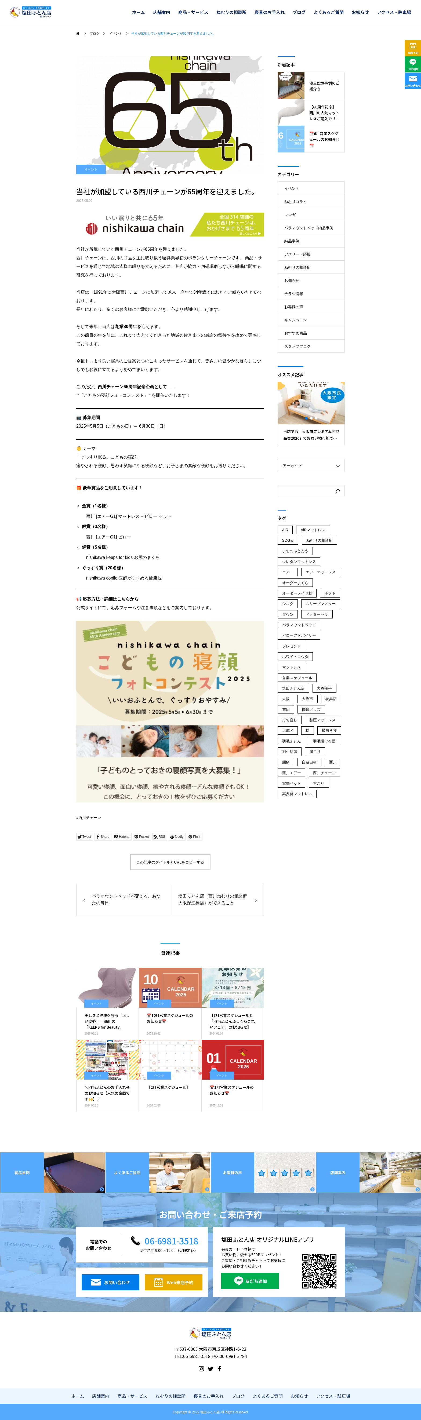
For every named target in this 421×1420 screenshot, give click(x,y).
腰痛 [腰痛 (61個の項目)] (286, 762)
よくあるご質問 (329, 12)
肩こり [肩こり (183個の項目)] (315, 751)
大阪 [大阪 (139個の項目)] (286, 699)
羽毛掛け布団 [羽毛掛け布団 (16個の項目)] (324, 741)
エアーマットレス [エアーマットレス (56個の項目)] (321, 572)
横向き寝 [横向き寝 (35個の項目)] (329, 730)
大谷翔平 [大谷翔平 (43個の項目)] (324, 688)
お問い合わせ (413, 85)
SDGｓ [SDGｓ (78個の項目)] (288, 540)
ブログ (299, 12)
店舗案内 (161, 12)
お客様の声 (293, 307)
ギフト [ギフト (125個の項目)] (330, 593)
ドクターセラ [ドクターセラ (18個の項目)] (317, 614)
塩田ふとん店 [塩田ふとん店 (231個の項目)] (293, 688)
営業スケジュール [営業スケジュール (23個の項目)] (297, 678)
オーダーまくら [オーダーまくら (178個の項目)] (295, 583)
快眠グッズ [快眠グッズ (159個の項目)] (311, 709)
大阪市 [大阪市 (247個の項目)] (307, 699)
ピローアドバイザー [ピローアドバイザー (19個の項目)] (299, 635)
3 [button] (316, 418)
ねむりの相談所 (231, 12)
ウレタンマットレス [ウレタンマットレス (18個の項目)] (299, 561)
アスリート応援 (297, 254)
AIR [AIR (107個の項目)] (285, 530)
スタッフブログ (297, 346)
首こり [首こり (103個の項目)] (318, 783)
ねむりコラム (295, 201)
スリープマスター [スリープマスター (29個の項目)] (321, 604)
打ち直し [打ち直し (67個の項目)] (289, 720)
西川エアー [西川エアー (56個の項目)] (291, 773)
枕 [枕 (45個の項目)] (307, 730)
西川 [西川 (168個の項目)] (333, 762)
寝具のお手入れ (270, 12)
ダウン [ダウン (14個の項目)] (287, 614)
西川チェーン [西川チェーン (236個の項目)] (324, 773)
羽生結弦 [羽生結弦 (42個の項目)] (289, 751)
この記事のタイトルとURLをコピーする (170, 862)
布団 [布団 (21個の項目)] (286, 709)
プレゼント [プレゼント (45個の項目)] (291, 646)
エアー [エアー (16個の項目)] (287, 572)
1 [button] (306, 418)
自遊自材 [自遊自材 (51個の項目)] (309, 762)
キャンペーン (295, 320)
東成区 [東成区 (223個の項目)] (287, 730)
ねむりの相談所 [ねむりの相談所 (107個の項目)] (319, 540)
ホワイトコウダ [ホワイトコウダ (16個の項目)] (295, 656)
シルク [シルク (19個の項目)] (287, 604)
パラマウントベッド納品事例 (308, 228)
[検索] (337, 491)
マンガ (290, 215)
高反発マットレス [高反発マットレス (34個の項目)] (297, 794)
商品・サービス (193, 12)
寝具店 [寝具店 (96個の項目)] (331, 699)
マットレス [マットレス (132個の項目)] (291, 667)
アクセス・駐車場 (394, 12)
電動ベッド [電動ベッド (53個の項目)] (291, 783)
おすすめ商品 (295, 333)
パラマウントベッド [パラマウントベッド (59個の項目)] (299, 625)
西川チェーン (89, 817)
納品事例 (291, 241)
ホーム (138, 12)
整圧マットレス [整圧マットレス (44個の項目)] (322, 720)
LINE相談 (413, 69)
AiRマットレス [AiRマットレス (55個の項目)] (313, 530)
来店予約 (413, 53)
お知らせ (360, 12)
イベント (91, 169)
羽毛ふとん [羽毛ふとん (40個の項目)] (291, 741)
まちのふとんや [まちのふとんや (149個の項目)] (295, 551)
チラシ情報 (293, 294)
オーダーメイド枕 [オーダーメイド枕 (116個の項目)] (297, 593)
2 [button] (311, 418)
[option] (311, 413)
